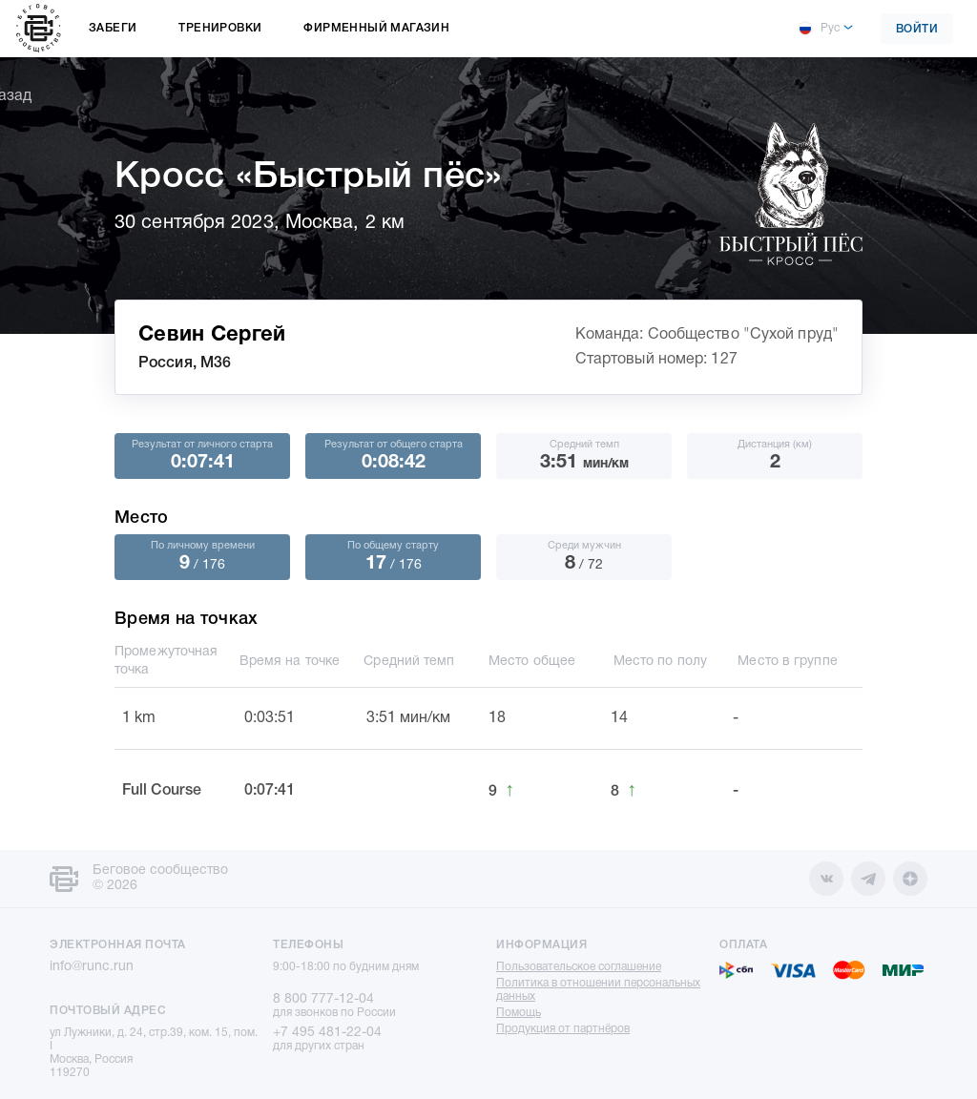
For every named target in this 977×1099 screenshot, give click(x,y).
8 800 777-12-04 (323, 999)
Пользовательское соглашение (578, 967)
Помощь (518, 1012)
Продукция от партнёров (563, 1029)
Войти (917, 29)
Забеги (112, 28)
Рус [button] (819, 28)
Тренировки (219, 28)
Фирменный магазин (376, 28)
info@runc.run (92, 967)
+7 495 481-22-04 (327, 1032)
